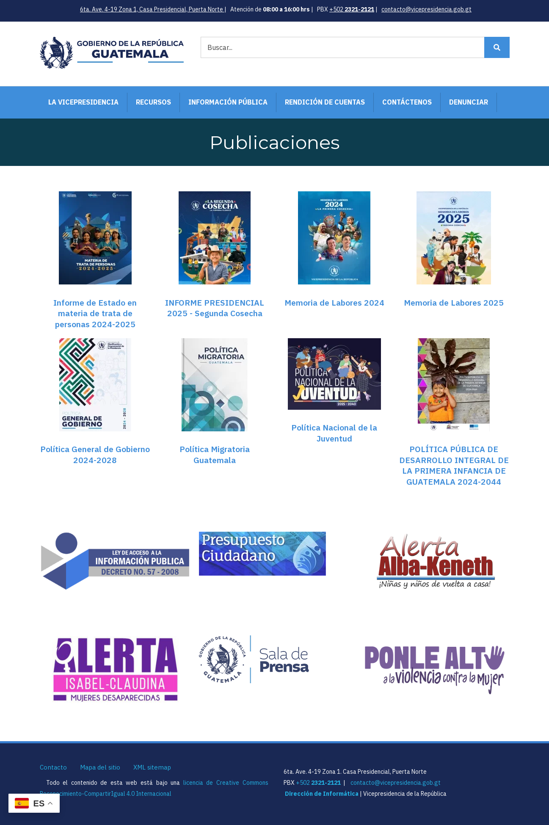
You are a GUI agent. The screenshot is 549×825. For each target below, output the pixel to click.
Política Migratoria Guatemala (214, 454)
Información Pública (228, 102)
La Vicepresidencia (83, 102)
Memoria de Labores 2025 (454, 302)
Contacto (53, 767)
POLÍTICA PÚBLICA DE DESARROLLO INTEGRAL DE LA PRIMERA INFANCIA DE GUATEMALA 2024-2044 (454, 465)
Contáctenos (407, 102)
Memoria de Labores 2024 (334, 302)
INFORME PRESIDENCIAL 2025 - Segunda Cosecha (214, 308)
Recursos (153, 102)
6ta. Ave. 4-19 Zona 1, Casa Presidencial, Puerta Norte (152, 9)
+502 (351, 9)
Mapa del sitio (100, 767)
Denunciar (468, 102)
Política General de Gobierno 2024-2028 (95, 454)
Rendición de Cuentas (325, 102)
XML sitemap (152, 767)
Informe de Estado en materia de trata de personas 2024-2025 (95, 313)
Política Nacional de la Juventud (334, 433)
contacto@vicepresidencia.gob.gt (426, 9)
